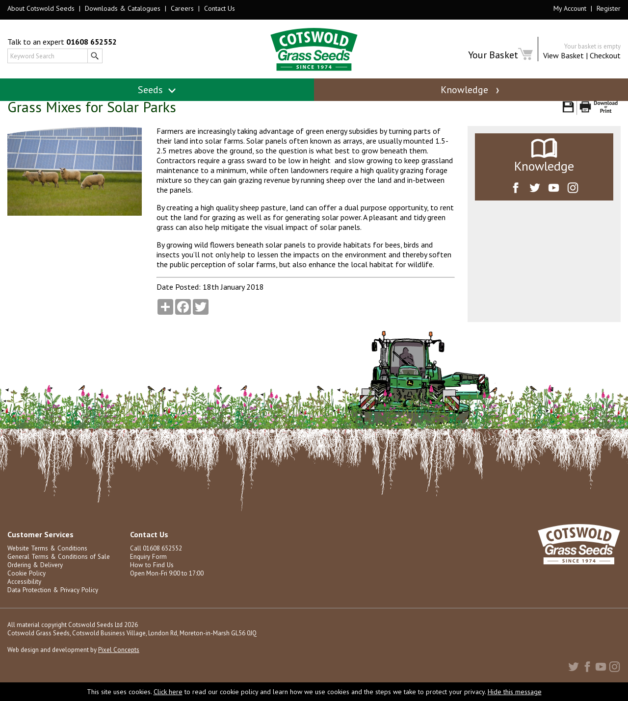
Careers (182, 8)
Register (609, 8)
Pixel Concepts (118, 661)
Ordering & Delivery (34, 576)
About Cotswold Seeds (41, 8)
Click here (168, 691)
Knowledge (471, 89)
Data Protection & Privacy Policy (51, 601)
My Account (569, 8)
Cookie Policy (26, 584)
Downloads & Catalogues (122, 8)
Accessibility (24, 593)
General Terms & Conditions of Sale (57, 568)
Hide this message (515, 691)
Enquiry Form (148, 568)
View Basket (563, 55)
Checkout (605, 55)
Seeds (157, 89)
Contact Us (219, 8)
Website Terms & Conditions (46, 559)
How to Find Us (150, 576)
